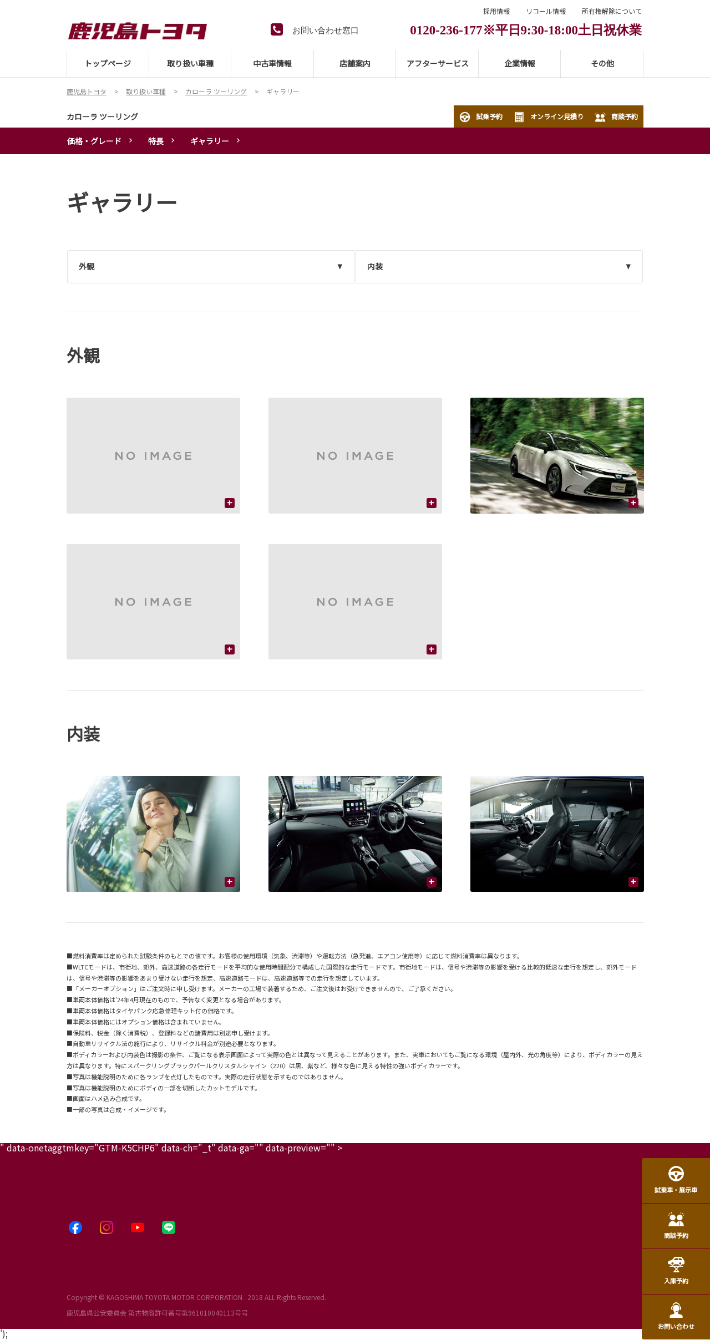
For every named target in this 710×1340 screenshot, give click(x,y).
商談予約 (616, 117)
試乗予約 (481, 117)
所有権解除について (612, 11)
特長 (156, 140)
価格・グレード (94, 140)
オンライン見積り (549, 117)
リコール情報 (546, 11)
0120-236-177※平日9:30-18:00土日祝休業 (526, 28)
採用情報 (496, 11)
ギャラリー (209, 140)
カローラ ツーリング (102, 116)
